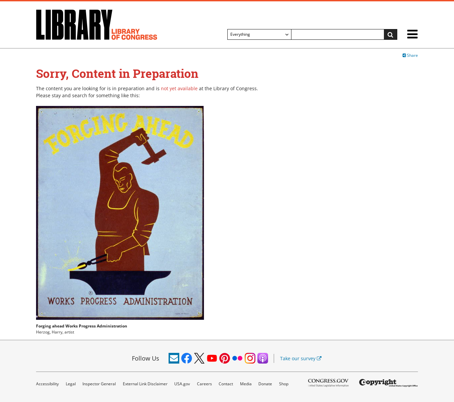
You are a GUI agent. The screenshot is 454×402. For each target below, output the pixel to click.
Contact (226, 384)
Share (410, 55)
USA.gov (182, 384)
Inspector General (99, 384)
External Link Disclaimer (145, 384)
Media (246, 384)
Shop (283, 384)
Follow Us (145, 358)
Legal (71, 384)
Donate (265, 384)
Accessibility (47, 384)
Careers (204, 384)
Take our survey (300, 358)
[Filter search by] (259, 34)
